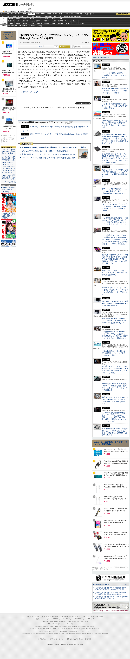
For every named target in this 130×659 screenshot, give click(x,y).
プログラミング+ (58, 16)
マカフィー (11, 25)
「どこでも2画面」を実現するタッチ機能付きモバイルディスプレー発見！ (115, 75)
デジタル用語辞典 (62, 631)
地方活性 (71, 16)
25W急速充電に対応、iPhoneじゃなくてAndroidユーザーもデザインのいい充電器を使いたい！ (115, 320)
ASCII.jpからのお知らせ (101, 584)
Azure (32, 23)
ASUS (53, 18)
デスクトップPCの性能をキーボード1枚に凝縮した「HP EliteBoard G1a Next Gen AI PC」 (115, 191)
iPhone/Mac (40, 14)
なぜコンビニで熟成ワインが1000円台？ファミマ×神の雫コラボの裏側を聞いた (114, 273)
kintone (25, 23)
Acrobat (18, 23)
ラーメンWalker (25, 633)
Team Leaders (66, 628)
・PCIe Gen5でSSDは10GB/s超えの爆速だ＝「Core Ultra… (8, 151)
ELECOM (11, 21)
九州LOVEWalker (81, 633)
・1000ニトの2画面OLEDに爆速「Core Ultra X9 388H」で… (8, 177)
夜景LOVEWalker (70, 633)
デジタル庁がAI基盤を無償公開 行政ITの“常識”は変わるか (46, 151)
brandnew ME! (39, 26)
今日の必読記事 (43, 631)
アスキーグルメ (30, 16)
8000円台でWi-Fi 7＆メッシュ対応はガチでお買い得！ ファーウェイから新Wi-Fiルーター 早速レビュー (115, 291)
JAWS (11, 23)
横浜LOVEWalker (47, 633)
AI (8, 14)
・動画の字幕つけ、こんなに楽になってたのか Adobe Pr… (8, 164)
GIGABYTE (32, 21)
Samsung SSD (39, 626)
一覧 (56, 46)
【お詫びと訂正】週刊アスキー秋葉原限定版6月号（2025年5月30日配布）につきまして (111, 593)
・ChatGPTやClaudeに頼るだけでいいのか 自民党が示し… (8, 170)
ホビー (55, 14)
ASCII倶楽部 (123, 14)
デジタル (26, 4)
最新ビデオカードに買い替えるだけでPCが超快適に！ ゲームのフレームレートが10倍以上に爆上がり (115, 173)
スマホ (76, 14)
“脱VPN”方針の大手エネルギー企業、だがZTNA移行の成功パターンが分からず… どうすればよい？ (114, 124)
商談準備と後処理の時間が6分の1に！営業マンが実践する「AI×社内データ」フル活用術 (115, 91)
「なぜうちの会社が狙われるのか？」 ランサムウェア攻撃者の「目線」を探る (115, 106)
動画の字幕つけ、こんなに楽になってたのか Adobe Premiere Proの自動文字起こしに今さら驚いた (63, 154)
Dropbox (47, 23)
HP (61, 18)
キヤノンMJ (18, 25)
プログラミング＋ (76, 628)
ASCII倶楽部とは (10, 182)
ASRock (46, 21)
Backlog (60, 23)
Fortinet (68, 23)
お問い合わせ (78, 639)
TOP (28, 616)
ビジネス (17, 14)
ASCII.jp (10, 4)
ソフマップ (32, 25)
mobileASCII (71, 631)
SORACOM (58, 626)
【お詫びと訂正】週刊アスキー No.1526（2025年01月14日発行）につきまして (111, 598)
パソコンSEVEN (39, 18)
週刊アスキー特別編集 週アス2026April (8, 216)
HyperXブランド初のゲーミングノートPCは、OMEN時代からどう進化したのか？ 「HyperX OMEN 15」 (114, 207)
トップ (3, 14)
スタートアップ (84, 14)
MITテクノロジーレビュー (83, 631)
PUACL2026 (77, 16)
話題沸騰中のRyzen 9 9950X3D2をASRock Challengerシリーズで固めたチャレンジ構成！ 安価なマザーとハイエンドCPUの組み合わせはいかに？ (115, 139)
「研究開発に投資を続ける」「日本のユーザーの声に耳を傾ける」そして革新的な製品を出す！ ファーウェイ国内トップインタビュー (115, 221)
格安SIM (13, 16)
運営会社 (69, 639)
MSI (47, 18)
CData (53, 23)
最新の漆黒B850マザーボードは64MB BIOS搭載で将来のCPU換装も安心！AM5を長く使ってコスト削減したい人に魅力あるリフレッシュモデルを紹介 (115, 158)
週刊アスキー (39, 16)
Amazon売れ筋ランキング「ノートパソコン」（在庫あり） (8, 35)
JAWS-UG (50, 621)
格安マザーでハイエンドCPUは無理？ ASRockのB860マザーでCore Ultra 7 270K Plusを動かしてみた (115, 400)
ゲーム (92, 14)
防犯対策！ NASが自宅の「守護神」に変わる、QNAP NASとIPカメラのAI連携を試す (115, 303)
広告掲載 (88, 639)
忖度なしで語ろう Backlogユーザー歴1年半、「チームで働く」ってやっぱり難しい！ (114, 353)
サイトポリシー (43, 639)
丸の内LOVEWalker (92, 633)
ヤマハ (75, 23)
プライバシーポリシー (57, 639)
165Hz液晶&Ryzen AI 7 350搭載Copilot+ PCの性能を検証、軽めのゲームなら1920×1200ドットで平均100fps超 (115, 387)
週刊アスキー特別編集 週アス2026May (8, 189)
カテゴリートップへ (83, 103)
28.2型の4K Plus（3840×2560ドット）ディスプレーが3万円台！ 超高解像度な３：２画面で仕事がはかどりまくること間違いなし (115, 335)
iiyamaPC (25, 18)
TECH (24, 14)
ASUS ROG (25, 21)
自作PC (61, 14)
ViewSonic (68, 21)
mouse (18, 18)
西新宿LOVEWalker (59, 633)
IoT (12, 14)
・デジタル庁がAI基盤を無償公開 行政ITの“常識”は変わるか (9, 158)
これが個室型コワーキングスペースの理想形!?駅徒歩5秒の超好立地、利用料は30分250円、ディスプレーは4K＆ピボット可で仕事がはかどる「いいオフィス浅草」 (115, 239)
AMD (18, 21)
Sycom (32, 18)
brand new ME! (77, 624)
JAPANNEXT (25, 26)
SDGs (66, 16)
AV (67, 14)
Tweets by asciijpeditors (100, 57)
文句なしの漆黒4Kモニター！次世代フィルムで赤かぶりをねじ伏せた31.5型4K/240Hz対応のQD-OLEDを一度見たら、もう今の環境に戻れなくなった (115, 259)
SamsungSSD (38, 21)
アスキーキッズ (5, 16)
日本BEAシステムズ (29, 92)
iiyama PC (62, 619)
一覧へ (126, 584)
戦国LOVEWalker (103, 633)
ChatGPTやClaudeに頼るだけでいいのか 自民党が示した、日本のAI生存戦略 (54, 158)
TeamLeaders (48, 16)
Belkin (75, 21)
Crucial (54, 21)
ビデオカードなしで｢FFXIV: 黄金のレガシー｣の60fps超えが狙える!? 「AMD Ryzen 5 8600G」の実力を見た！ (115, 432)
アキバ (71, 14)
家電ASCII (21, 16)
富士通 (11, 18)
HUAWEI (60, 21)
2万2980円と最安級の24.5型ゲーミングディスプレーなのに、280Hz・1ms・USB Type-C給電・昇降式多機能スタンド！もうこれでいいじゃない (115, 417)
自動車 (49, 14)
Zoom (82, 23)
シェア (41, 46)
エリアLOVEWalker (36, 633)
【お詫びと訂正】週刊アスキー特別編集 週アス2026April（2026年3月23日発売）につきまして (110, 589)
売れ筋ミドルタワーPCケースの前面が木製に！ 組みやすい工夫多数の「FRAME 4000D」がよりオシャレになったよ (115, 369)
